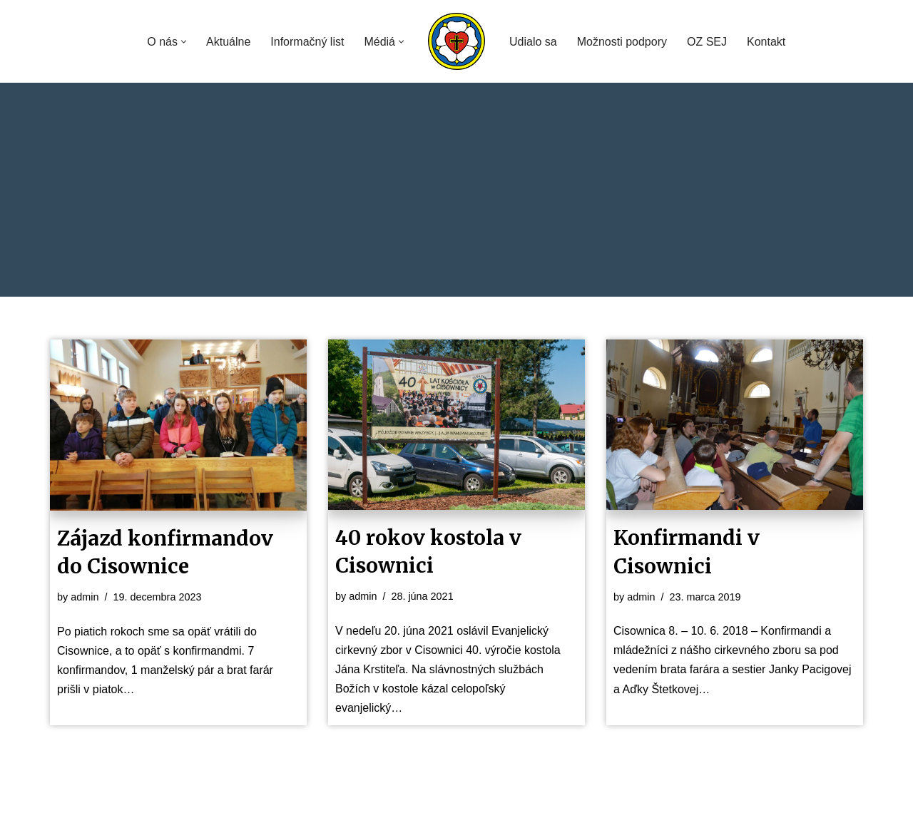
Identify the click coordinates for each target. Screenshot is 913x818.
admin (84, 597)
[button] (183, 41)
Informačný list (307, 42)
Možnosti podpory (622, 42)
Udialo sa (533, 42)
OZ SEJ (707, 42)
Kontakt (766, 42)
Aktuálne (228, 42)
